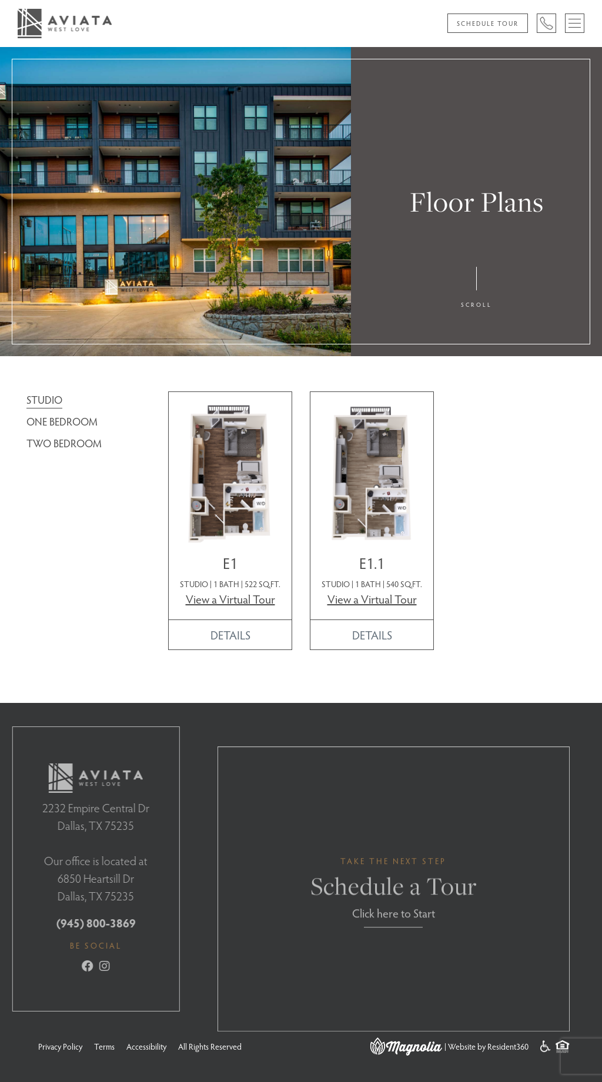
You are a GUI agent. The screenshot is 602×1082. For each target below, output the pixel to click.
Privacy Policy (60, 1046)
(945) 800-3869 (83, 922)
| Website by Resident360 (486, 1046)
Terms (104, 1046)
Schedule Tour (488, 23)
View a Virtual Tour (230, 599)
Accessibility (146, 1046)
